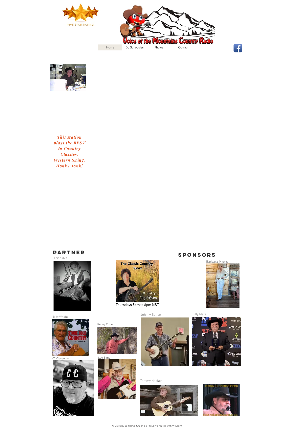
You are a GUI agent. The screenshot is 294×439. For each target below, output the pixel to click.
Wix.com (177, 426)
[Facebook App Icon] (238, 48)
